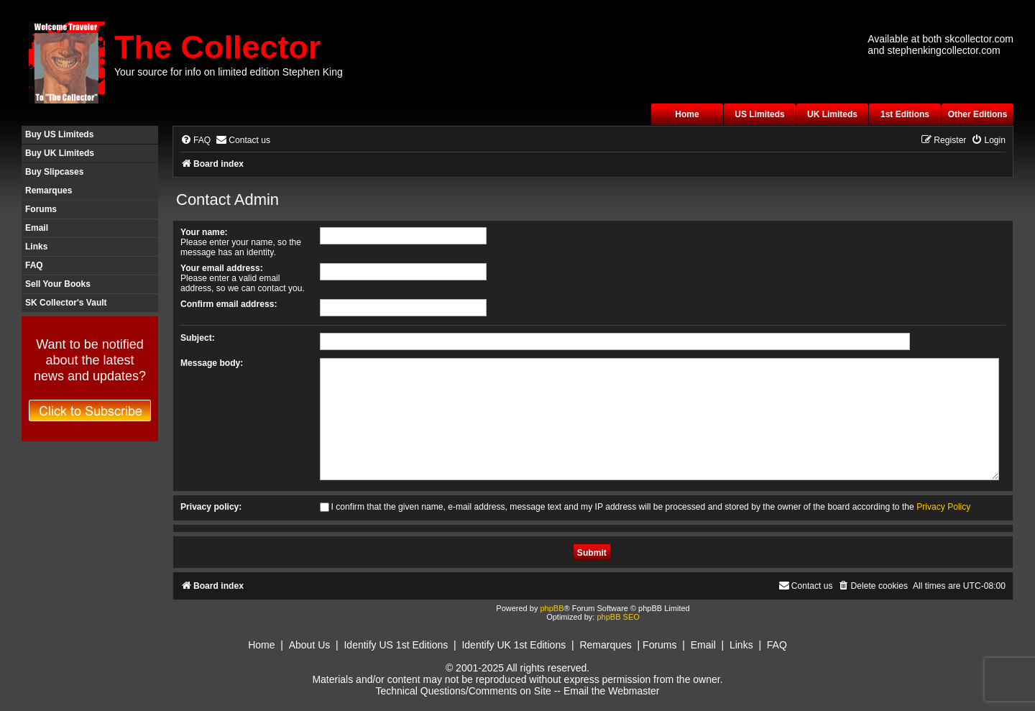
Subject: (197, 338)
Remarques (48, 190)
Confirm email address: (228, 304)
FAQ (34, 265)
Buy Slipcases (54, 172)
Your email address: (221, 268)
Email (36, 228)
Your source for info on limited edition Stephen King (228, 72)
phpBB (552, 608)
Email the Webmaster (612, 691)
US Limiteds (759, 114)
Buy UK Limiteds (59, 153)
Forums (41, 209)
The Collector (217, 47)
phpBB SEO (618, 617)
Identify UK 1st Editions (513, 645)
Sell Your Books (58, 284)
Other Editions (978, 114)
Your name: (204, 232)
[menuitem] (195, 140)
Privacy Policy (943, 507)
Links (36, 247)
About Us (310, 645)
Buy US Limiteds (59, 134)
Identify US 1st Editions (396, 645)
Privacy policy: (211, 507)
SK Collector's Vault (66, 303)
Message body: (211, 363)
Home (687, 114)
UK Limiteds (832, 114)
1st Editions (904, 114)
